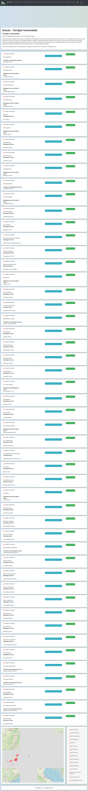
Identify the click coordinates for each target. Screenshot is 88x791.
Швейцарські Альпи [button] (71, 2)
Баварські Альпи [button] (39, 2)
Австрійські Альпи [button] (18, 2)
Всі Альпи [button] (9, 2)
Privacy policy (82, 2)
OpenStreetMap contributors (58, 782)
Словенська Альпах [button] (59, 2)
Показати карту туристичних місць (53, 55)
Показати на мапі (70, 54)
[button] (78, 3)
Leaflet (50, 782)
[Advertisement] (44, 16)
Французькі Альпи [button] (28, 2)
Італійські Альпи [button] (49, 2)
